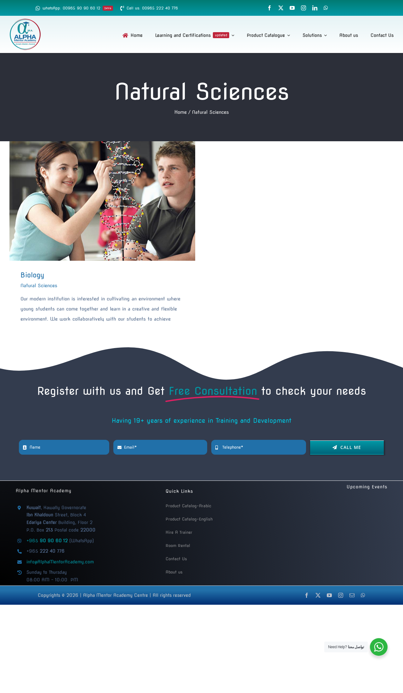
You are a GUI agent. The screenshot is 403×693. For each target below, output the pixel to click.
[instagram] (303, 7)
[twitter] (280, 7)
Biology (32, 275)
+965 (47, 540)
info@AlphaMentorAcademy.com (60, 561)
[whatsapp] (326, 7)
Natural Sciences (38, 285)
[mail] (352, 595)
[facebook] (269, 7)
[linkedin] (314, 7)
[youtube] (292, 7)
